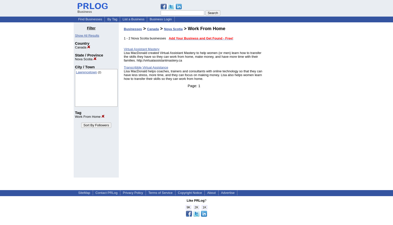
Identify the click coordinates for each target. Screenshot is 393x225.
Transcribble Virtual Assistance (146, 67)
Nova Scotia (85, 59)
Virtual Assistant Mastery (141, 49)
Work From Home (90, 117)
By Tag (112, 19)
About (211, 193)
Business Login (161, 19)
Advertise (228, 193)
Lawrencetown (86, 72)
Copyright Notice (190, 193)
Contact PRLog (106, 193)
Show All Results (87, 35)
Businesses (133, 29)
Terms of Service (160, 193)
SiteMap (84, 193)
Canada (82, 47)
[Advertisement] (294, 101)
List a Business (133, 19)
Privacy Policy (133, 193)
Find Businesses (90, 19)
